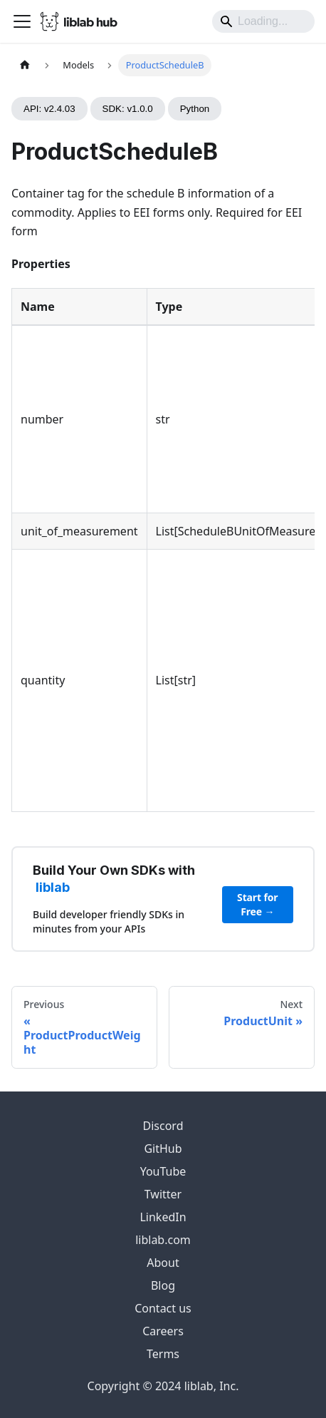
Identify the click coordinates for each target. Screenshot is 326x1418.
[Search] (263, 21)
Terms (163, 1354)
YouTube (163, 1171)
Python (195, 108)
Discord (163, 1126)
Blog (163, 1285)
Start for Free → (257, 904)
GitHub (163, 1148)
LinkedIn (163, 1217)
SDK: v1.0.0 (127, 108)
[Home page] (24, 65)
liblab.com (163, 1240)
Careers (163, 1331)
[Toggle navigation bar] (22, 21)
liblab (53, 887)
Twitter (163, 1194)
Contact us (163, 1308)
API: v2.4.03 (49, 108)
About (163, 1262)
